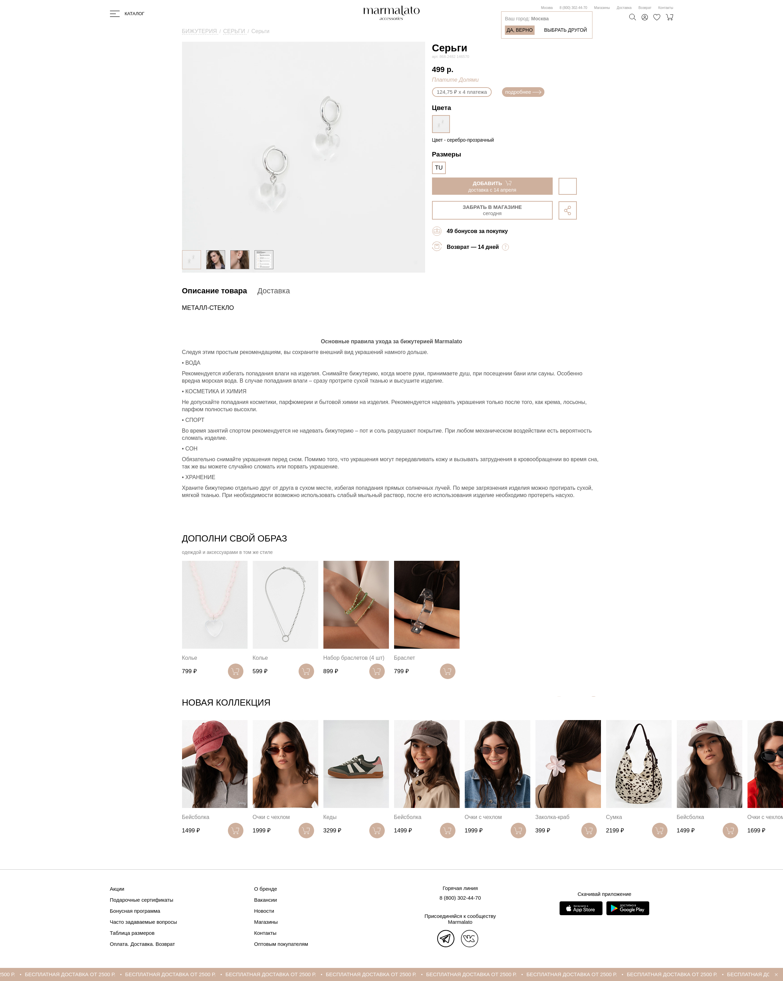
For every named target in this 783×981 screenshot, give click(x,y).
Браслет (404, 658)
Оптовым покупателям (281, 944)
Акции (117, 889)
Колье (189, 658)
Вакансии (265, 900)
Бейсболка (196, 817)
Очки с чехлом (271, 817)
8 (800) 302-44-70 (573, 8)
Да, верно (519, 30)
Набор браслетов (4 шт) (354, 658)
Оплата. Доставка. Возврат (142, 944)
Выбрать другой (565, 30)
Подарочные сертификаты (141, 900)
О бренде (265, 889)
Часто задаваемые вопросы (143, 922)
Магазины (602, 8)
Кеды (330, 817)
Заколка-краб (552, 817)
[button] (593, 704)
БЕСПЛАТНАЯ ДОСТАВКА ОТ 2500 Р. (95, 974)
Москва (547, 8)
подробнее (523, 92)
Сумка (614, 817)
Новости (264, 911)
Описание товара (214, 290)
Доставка (624, 8)
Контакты (665, 8)
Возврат (645, 8)
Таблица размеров (132, 933)
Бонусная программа (135, 911)
